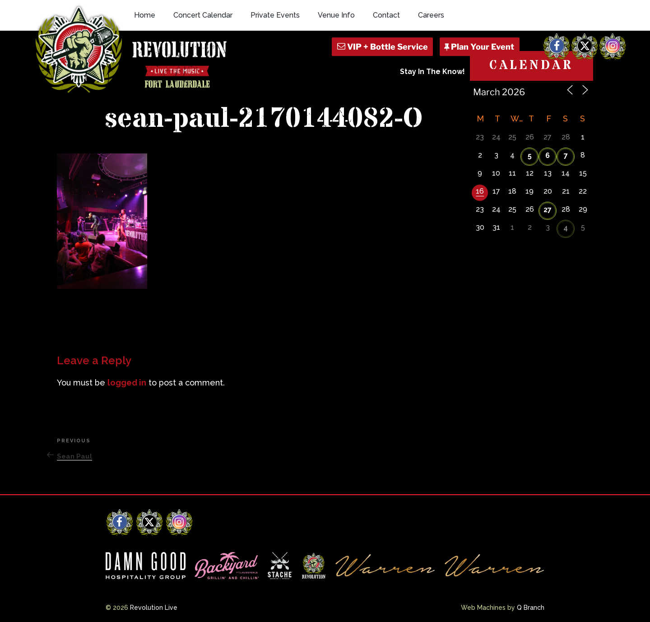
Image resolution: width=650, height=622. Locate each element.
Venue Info (336, 15)
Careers (431, 15)
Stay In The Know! (432, 71)
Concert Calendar (202, 15)
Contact (386, 15)
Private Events (275, 15)
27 (547, 209)
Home (144, 15)
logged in (126, 382)
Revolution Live (153, 607)
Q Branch (530, 607)
